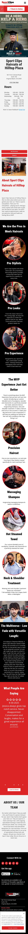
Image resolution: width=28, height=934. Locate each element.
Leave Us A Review (14, 789)
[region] (13, 922)
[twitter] (2, 863)
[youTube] (17, 863)
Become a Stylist (5, 908)
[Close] (24, 913)
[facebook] (6, 863)
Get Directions (14, 151)
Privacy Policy (6, 924)
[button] (25, 3)
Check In (14, 155)
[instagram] (13, 863)
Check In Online (17, 9)
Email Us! (22, 110)
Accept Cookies (12, 928)
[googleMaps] (10, 863)
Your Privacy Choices (19, 924)
